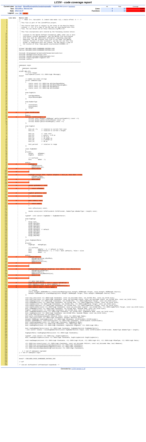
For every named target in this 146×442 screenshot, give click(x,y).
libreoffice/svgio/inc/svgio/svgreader (37, 6)
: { (13, 133)
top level (18, 6)
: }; (14, 128)
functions (72, 6)
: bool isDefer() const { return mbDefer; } (30, 338)
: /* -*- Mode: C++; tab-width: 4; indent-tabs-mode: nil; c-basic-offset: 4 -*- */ (41, 20)
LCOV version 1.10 (78, 438)
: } (15, 224)
